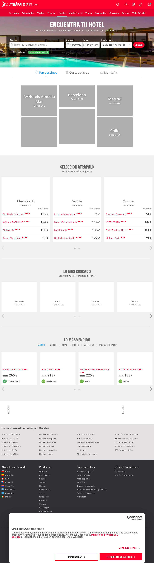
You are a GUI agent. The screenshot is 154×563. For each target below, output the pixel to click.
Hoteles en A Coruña (48, 434)
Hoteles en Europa (47, 442)
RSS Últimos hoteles (123, 450)
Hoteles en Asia (46, 454)
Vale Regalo (44, 507)
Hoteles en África (46, 446)
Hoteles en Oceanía (85, 434)
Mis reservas (120, 471)
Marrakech (25, 201)
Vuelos (42, 478)
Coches (42, 504)
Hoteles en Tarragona (11, 446)
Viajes (41, 493)
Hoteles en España (47, 438)
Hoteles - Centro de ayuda (126, 438)
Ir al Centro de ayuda (124, 475)
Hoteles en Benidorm (11, 434)
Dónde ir (13, 40)
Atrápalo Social (83, 475)
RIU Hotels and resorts (87, 454)
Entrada (69, 40)
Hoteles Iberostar (85, 438)
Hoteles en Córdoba (10, 438)
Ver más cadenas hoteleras (127, 434)
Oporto (128, 201)
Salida (85, 40)
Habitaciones (107, 40)
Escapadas (44, 496)
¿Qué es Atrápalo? (85, 471)
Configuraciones (128, 548)
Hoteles (42, 486)
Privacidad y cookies (86, 493)
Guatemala (10, 489)
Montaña (108, 72)
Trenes (42, 482)
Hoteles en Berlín (9, 450)
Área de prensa (83, 478)
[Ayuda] (141, 4)
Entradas (43, 471)
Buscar (139, 45)
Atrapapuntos (45, 511)
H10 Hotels (82, 450)
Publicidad (81, 482)
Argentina (9, 493)
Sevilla (77, 201)
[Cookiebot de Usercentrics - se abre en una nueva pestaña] (129, 518)
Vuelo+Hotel (44, 489)
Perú (7, 478)
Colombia (9, 475)
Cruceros (43, 500)
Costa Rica (9, 486)
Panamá (9, 482)
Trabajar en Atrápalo (86, 486)
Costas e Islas (77, 72)
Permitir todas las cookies (121, 557)
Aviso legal (81, 496)
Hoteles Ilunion (84, 446)
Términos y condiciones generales (92, 489)
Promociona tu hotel (124, 442)
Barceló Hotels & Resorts (88, 442)
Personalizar (76, 557)
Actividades (44, 475)
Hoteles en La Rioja (10, 454)
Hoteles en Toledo (10, 442)
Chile (7, 471)
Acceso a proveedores (124, 446)
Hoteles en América (48, 450)
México (8, 496)
